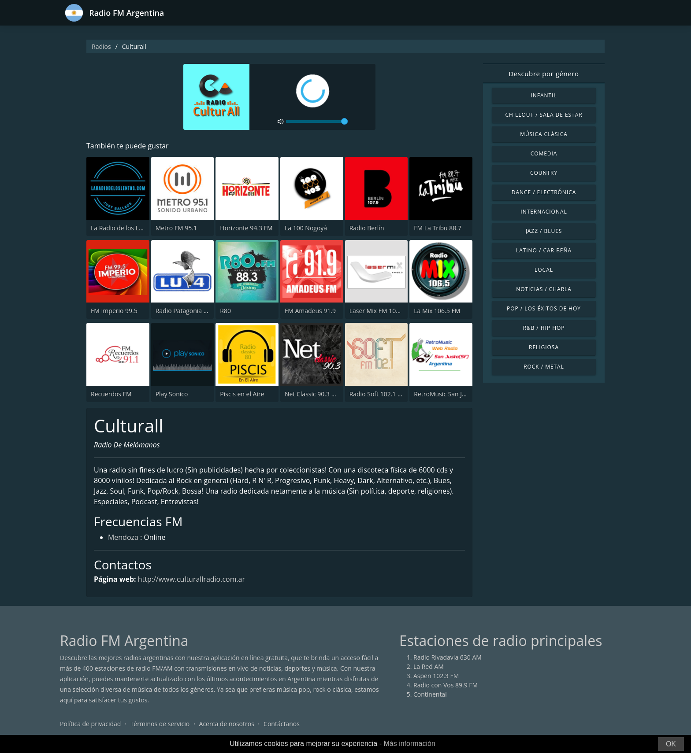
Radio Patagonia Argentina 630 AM (205, 310)
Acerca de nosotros (226, 724)
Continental (430, 694)
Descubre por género (544, 73)
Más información (409, 743)
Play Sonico (172, 394)
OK (671, 744)
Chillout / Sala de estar (543, 114)
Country (543, 173)
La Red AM (428, 667)
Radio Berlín (366, 228)
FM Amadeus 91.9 (310, 310)
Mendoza (123, 538)
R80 (225, 310)
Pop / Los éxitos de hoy (544, 308)
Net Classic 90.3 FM (312, 394)
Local (544, 269)
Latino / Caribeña (544, 250)
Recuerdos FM (111, 394)
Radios (101, 46)
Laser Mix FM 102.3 (377, 310)
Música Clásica (544, 134)
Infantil (544, 95)
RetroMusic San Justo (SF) (450, 394)
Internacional (543, 211)
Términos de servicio (160, 724)
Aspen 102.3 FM (436, 676)
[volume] (317, 121)
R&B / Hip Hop (544, 328)
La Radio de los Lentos (123, 228)
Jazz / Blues (544, 231)
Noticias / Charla (544, 289)
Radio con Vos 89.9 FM (445, 685)
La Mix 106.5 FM (437, 310)
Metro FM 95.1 (176, 228)
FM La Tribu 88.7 (437, 228)
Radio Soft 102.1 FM (377, 394)
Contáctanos (282, 724)
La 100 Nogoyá (306, 228)
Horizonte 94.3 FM (246, 228)
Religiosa (544, 347)
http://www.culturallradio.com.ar (191, 579)
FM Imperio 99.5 (114, 310)
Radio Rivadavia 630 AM (447, 657)
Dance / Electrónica (544, 192)
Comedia (544, 153)
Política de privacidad (90, 724)
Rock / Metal (544, 366)
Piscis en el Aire (242, 394)
